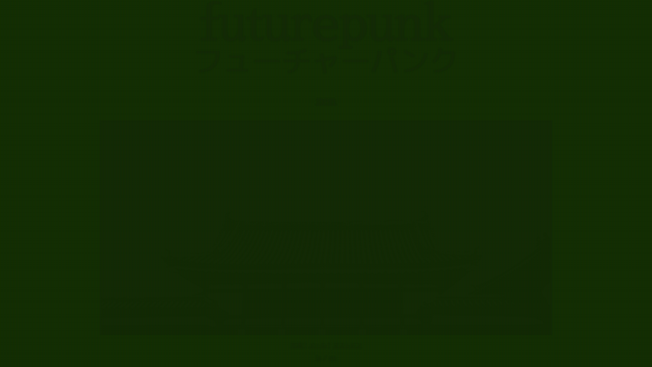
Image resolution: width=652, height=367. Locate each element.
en (333, 358)
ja (318, 358)
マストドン (347, 345)
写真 (296, 345)
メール (317, 345)
